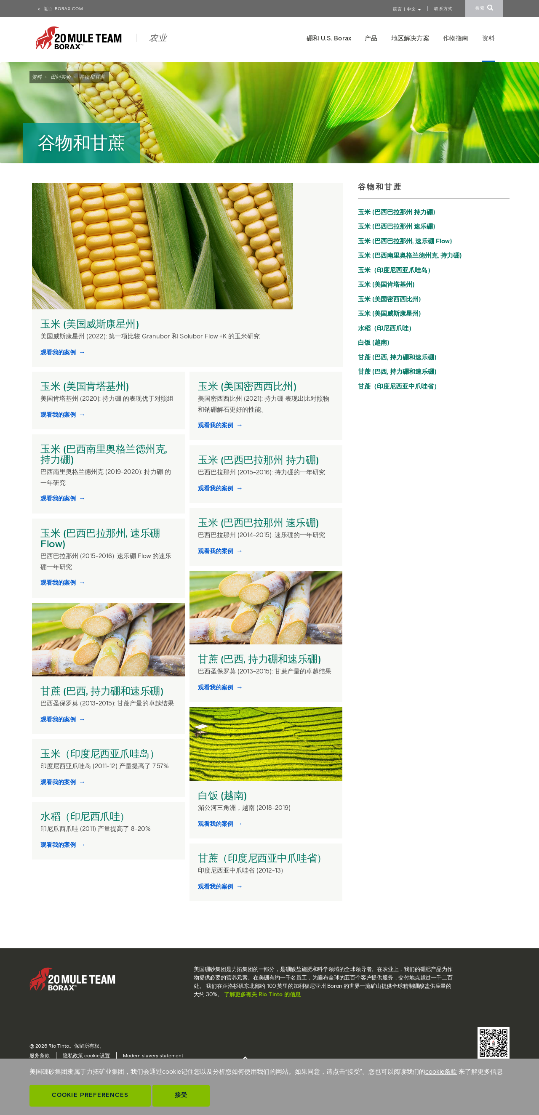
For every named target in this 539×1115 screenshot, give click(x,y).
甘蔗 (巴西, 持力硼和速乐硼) (260, 659)
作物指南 (456, 38)
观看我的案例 (58, 352)
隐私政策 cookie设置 (86, 1055)
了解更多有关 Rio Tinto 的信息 (262, 994)
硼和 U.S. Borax (329, 38)
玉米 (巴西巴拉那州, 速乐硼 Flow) (100, 538)
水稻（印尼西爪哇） (86, 816)
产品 (371, 38)
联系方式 (443, 8)
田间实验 (61, 77)
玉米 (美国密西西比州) (248, 386)
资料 (37, 77)
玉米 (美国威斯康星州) (90, 324)
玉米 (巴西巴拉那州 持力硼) (259, 460)
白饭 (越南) (223, 795)
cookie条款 (441, 1071)
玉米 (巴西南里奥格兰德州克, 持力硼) (103, 454)
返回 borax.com (60, 8)
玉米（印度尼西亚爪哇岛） (101, 754)
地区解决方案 (410, 38)
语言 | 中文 (407, 9)
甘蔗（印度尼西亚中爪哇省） (263, 858)
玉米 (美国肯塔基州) (85, 386)
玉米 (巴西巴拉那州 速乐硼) (259, 522)
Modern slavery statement (153, 1055)
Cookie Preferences (90, 1095)
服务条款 (39, 1055)
